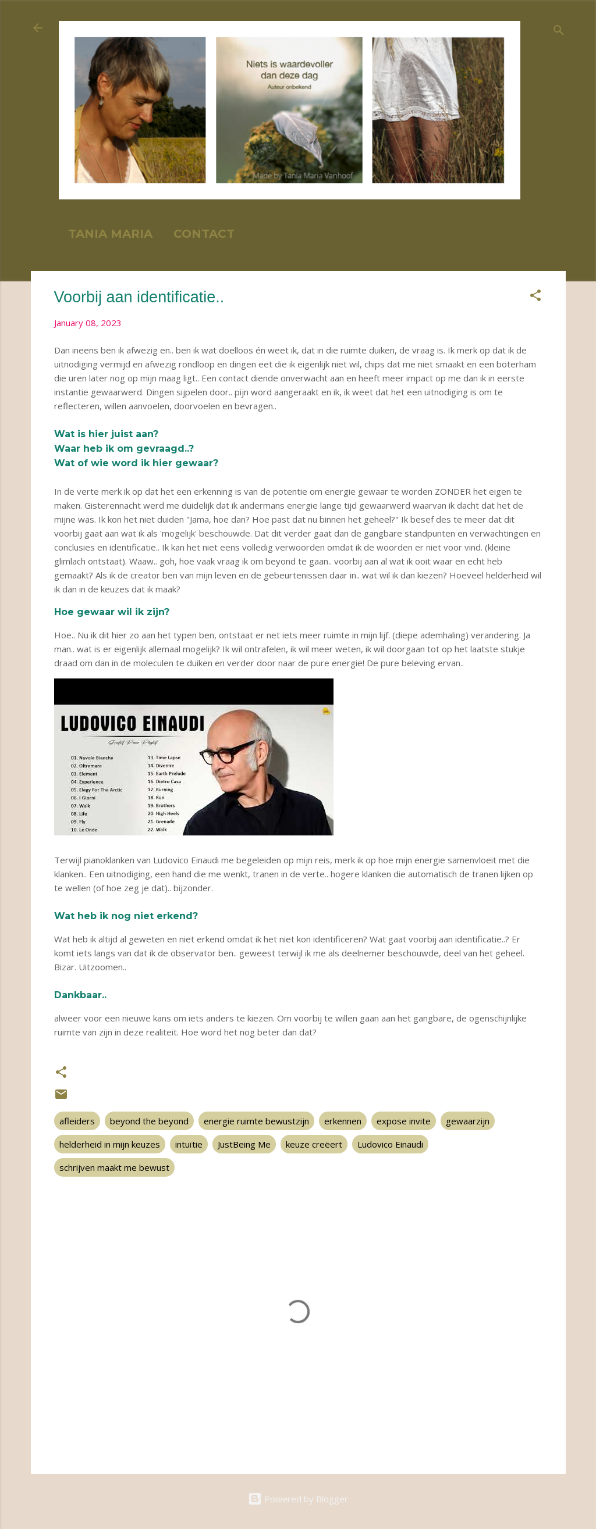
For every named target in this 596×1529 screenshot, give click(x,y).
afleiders (77, 1121)
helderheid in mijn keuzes (109, 1144)
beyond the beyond (149, 1121)
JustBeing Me (244, 1144)
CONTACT (204, 234)
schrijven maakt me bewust (114, 1167)
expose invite (404, 1121)
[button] (535, 297)
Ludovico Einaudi (390, 1144)
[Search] (559, 31)
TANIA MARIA (110, 234)
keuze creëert (314, 1144)
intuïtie (189, 1144)
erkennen (342, 1121)
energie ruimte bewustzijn (256, 1121)
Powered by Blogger (298, 1499)
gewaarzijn (467, 1121)
